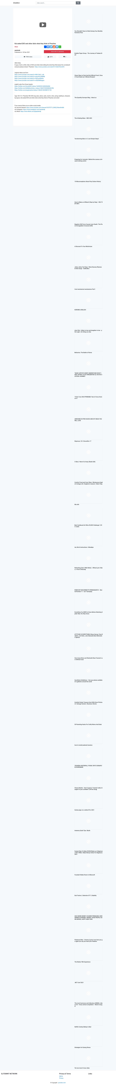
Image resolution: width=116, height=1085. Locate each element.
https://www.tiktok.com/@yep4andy (30, 111)
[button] (78, 2)
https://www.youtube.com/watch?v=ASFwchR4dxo (29, 78)
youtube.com (62, 1082)
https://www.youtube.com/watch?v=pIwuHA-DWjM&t (30, 76)
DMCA (61, 1076)
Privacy (61, 1078)
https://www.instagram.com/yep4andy (34, 109)
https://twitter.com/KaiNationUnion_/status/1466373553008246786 (34, 88)
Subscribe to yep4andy (57, 51)
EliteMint (16, 3)
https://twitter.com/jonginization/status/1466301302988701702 (33, 90)
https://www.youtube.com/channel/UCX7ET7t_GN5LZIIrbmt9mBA (45, 107)
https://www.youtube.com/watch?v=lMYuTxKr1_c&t (29, 74)
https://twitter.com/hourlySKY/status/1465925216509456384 (32, 86)
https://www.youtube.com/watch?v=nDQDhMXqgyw (29, 80)
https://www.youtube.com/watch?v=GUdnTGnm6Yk (49, 67)
